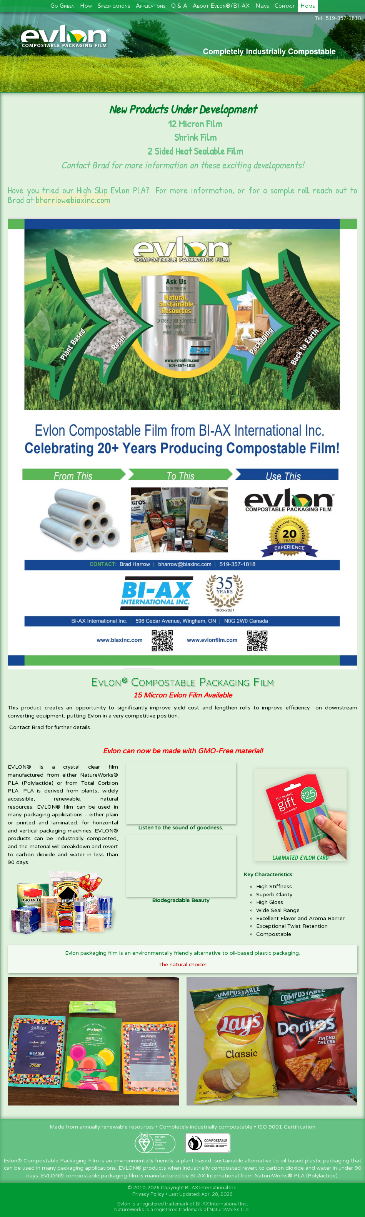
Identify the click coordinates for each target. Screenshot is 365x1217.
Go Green (62, 6)
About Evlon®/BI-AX (221, 6)
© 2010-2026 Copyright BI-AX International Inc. (182, 1188)
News (262, 6)
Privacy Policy (148, 1194)
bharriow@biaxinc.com (73, 199)
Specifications (114, 6)
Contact (285, 6)
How (86, 6)
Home (307, 6)
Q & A (179, 6)
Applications (150, 6)
